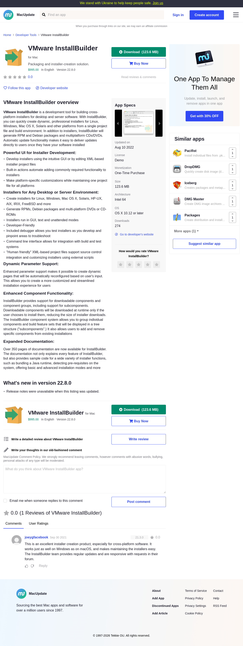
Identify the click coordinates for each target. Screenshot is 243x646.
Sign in (178, 15)
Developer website (52, 88)
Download (138, 52)
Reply (43, 566)
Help (216, 598)
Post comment (138, 502)
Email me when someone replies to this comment (46, 500)
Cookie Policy (194, 613)
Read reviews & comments (138, 77)
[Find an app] (43, 14)
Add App (158, 598)
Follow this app (17, 88)
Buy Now (138, 63)
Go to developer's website (134, 234)
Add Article (160, 613)
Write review (139, 439)
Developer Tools (26, 35)
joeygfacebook (36, 537)
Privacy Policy (194, 598)
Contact (218, 591)
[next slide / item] (160, 123)
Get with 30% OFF (204, 116)
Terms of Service (196, 591)
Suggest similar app (204, 243)
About (156, 591)
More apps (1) (185, 231)
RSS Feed (220, 606)
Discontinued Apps (165, 606)
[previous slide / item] (118, 123)
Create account (207, 15)
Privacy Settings (195, 606)
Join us (158, 3)
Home (7, 35)
